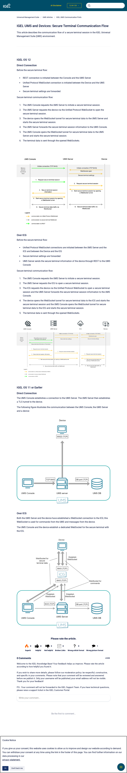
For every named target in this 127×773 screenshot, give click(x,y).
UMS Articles (48, 17)
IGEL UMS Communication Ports (68, 17)
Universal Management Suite (28, 17)
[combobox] (105, 5)
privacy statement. (11, 759)
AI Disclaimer (56, 5)
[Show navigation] (121, 767)
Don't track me (17, 768)
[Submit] (89, 5)
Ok (5, 768)
